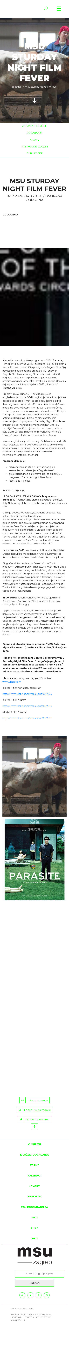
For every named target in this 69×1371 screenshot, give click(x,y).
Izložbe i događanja (34, 1154)
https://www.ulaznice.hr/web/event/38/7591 (26, 718)
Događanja (34, 132)
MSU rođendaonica (34, 1207)
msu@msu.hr (18, 1320)
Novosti (34, 1186)
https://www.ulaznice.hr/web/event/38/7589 (27, 693)
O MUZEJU (34, 1144)
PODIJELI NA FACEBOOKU (34, 1110)
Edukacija (34, 1196)
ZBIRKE (34, 1165)
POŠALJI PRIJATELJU (34, 1100)
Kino (34, 1217)
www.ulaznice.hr (11, 681)
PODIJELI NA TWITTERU (33, 1119)
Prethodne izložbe (34, 146)
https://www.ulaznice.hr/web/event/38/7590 (27, 706)
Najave (34, 139)
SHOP (34, 1227)
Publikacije (35, 153)
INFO (35, 1238)
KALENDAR (34, 1175)
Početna (16, 86)
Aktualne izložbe (34, 126)
